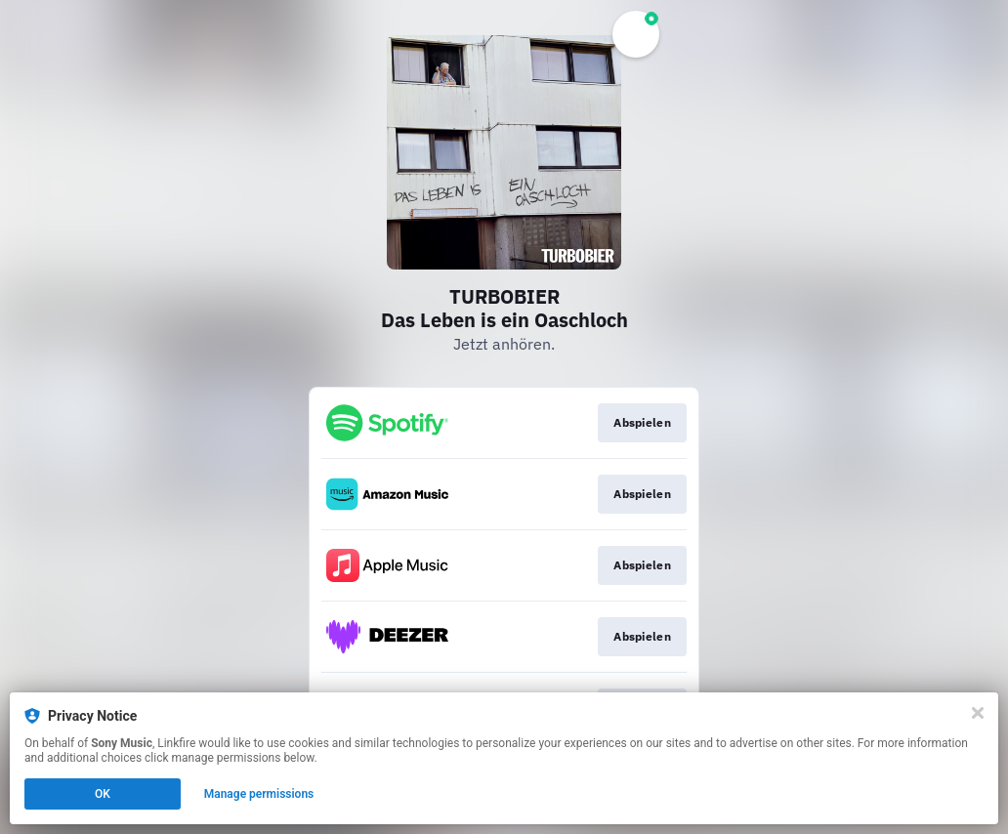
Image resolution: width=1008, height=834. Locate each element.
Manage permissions (259, 794)
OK (102, 794)
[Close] (977, 713)
